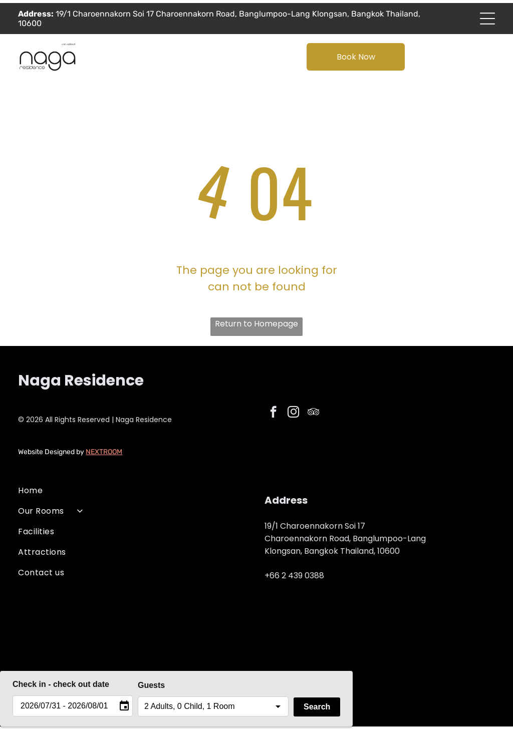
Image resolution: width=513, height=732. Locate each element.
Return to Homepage (256, 329)
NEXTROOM (104, 457)
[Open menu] (487, 21)
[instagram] (293, 419)
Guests (151, 690)
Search (317, 712)
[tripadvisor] (313, 419)
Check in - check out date (61, 689)
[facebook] (273, 419)
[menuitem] (133, 496)
